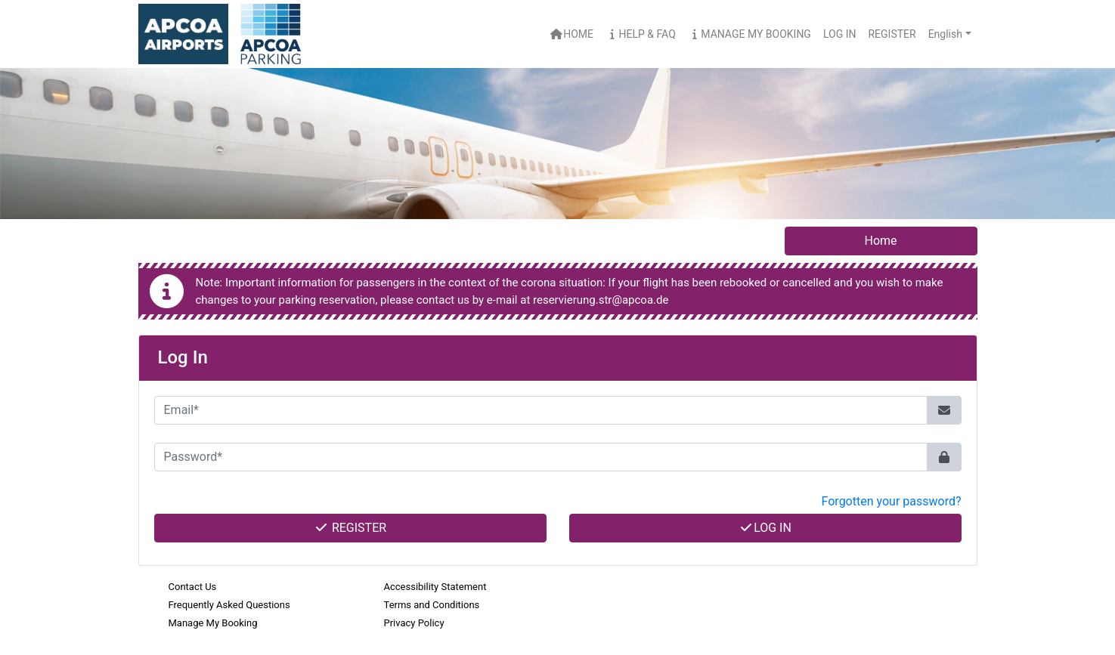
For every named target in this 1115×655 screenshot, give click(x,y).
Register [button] (891, 34)
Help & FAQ (641, 34)
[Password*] (541, 457)
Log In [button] (839, 34)
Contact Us (193, 586)
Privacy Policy (414, 623)
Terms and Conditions (432, 604)
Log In (765, 528)
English (945, 34)
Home (571, 34)
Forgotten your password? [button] (892, 501)
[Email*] (541, 410)
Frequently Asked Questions (229, 604)
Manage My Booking (749, 34)
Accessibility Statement (435, 586)
